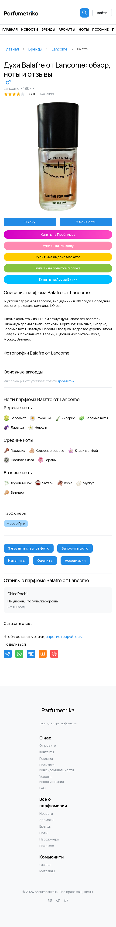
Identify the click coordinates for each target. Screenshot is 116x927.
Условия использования (48, 779)
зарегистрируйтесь (64, 636)
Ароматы (67, 29)
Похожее (46, 846)
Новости (29, 29)
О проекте (47, 745)
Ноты (84, 29)
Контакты (46, 752)
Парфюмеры (48, 839)
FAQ (42, 788)
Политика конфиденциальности (48, 767)
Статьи (45, 864)
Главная (10, 29)
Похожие (100, 29)
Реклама (46, 758)
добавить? (66, 381)
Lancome (60, 49)
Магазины (47, 871)
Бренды (48, 29)
